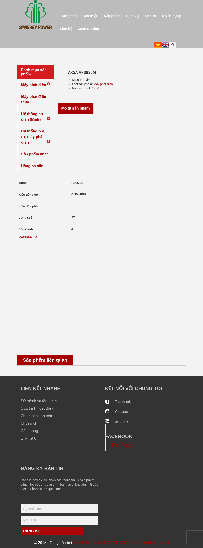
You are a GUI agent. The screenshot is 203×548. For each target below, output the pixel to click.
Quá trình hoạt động (37, 408)
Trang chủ (68, 16)
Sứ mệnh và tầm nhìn (39, 401)
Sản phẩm (112, 16)
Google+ (121, 421)
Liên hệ (66, 29)
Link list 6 (28, 438)
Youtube (121, 412)
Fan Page (122, 445)
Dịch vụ (132, 16)
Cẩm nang (29, 431)
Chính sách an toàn (37, 416)
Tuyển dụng (171, 16)
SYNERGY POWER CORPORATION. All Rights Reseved (121, 543)
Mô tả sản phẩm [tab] (75, 108)
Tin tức (150, 16)
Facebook (122, 402)
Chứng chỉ (29, 423)
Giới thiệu (90, 16)
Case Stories (88, 29)
